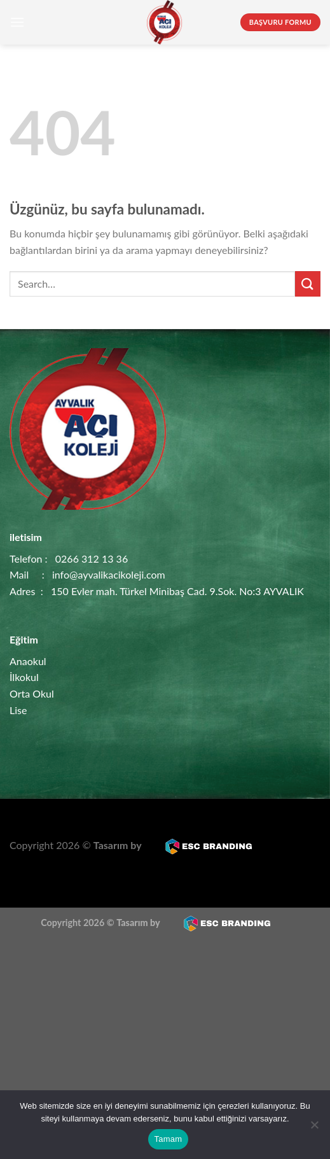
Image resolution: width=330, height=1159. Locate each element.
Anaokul (28, 661)
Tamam (168, 1139)
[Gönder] (307, 283)
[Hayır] (314, 1128)
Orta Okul (32, 693)
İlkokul (24, 677)
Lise (18, 710)
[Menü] (17, 22)
